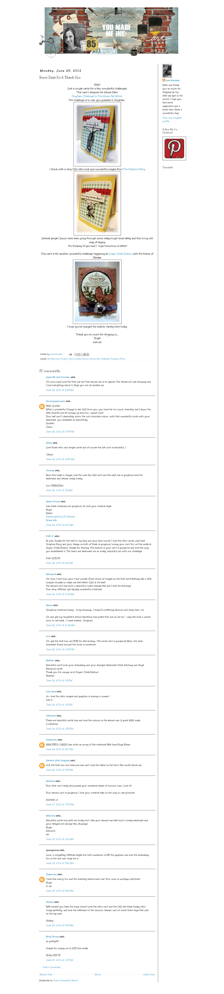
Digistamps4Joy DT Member (60, 516)
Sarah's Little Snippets (58, 760)
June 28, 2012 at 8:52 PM (60, 890)
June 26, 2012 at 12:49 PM (60, 649)
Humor (85, 358)
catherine (51, 715)
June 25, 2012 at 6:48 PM (60, 390)
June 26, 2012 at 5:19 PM (59, 769)
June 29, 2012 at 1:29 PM (59, 960)
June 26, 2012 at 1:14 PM (59, 680)
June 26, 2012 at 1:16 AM (59, 490)
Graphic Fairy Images (71, 358)
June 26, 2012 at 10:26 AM (60, 625)
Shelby (50, 902)
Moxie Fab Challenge (99, 358)
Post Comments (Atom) (66, 980)
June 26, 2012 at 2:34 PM (60, 728)
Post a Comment (51, 967)
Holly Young (52, 936)
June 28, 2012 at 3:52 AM (60, 863)
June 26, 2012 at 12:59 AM (60, 459)
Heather (50, 660)
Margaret (51, 574)
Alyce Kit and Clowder (58, 377)
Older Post (149, 974)
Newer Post (46, 974)
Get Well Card (53, 358)
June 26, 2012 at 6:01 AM (59, 524)
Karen (49, 605)
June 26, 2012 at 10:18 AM (60, 594)
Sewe (49, 442)
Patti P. (50, 536)
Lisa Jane (51, 691)
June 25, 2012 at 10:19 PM (60, 431)
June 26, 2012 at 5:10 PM (59, 749)
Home (98, 974)
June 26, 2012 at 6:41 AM (59, 563)
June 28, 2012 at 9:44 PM (59, 925)
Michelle (50, 781)
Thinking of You (117, 358)
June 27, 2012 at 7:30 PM (60, 804)
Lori (48, 636)
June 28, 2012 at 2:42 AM (60, 839)
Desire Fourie (53, 501)
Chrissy (50, 470)
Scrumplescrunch (55, 401)
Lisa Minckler (173, 80)
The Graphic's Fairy (134, 169)
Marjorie (50, 815)
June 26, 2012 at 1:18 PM (59, 704)
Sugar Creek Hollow (120, 253)
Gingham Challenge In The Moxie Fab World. (97, 96)
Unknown (51, 739)
